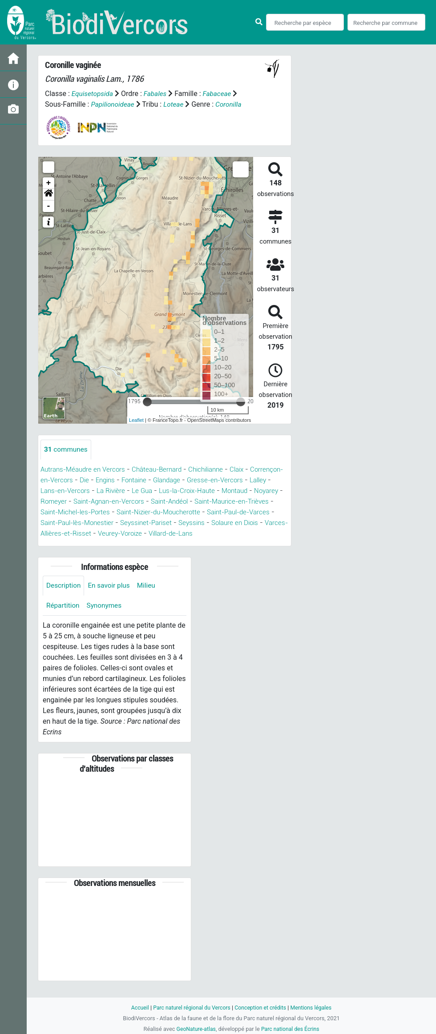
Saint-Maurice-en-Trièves (80, 512)
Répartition (63, 617)
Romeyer (122, 501)
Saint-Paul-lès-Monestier (202, 523)
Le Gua (204, 491)
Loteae (176, 104)
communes (66, 449)
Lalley (80, 491)
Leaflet (136, 420)
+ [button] (48, 183)
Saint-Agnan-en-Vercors (181, 501)
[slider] (147, 401)
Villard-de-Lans (95, 544)
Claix (250, 469)
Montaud (54, 501)
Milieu (150, 597)
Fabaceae (220, 93)
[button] (48, 194)
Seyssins (83, 533)
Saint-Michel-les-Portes (166, 512)
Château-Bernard (164, 469)
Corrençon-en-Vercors (75, 480)
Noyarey (88, 501)
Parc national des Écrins (291, 1029)
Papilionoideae (113, 104)
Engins (144, 480)
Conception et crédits (261, 1007)
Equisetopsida (93, 93)
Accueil (136, 1007)
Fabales (157, 93)
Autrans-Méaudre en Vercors (85, 469)
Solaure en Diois (129, 533)
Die (122, 480)
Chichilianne (217, 469)
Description (64, 597)
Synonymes (106, 617)
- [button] (48, 206)
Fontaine (175, 480)
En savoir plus (111, 597)
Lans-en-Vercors (122, 491)
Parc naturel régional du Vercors (189, 1007)
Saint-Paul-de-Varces (121, 523)
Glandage (211, 480)
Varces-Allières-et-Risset (200, 533)
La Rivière (171, 491)
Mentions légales (314, 1007)
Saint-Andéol (247, 501)
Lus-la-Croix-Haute (252, 491)
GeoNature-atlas (194, 1029)
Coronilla (232, 104)
